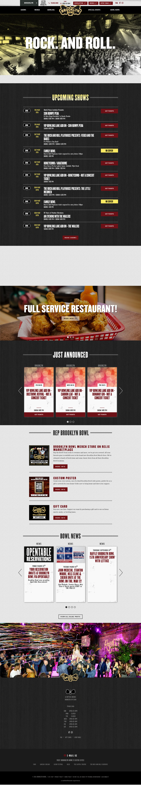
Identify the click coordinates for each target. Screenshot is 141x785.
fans (33, 765)
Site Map (48, 777)
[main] (70, 346)
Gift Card (60, 507)
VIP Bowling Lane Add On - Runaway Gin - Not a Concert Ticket (102, 394)
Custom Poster (64, 479)
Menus (37, 10)
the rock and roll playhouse (100, 765)
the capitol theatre (80, 765)
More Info (68, 319)
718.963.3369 (54, 3)
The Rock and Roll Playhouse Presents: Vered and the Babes (69, 137)
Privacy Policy (56, 777)
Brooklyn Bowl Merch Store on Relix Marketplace (81, 448)
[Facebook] (119, 3)
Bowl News (115, 10)
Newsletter (80, 3)
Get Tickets (109, 111)
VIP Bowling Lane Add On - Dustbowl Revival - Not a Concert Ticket (38, 394)
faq (116, 3)
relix (68, 765)
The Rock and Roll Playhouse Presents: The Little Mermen (67, 190)
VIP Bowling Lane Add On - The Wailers (61, 226)
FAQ (61, 738)
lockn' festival (57, 765)
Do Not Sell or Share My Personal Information (87, 777)
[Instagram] (121, 3)
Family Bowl (49, 151)
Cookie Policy (67, 777)
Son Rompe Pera (51, 113)
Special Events (94, 10)
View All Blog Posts (70, 617)
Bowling (51, 10)
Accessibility (108, 777)
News (38, 544)
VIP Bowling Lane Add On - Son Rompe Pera (63, 126)
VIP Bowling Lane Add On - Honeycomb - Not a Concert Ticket (69, 177)
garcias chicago (44, 765)
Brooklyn (28, 3)
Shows (23, 10)
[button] (68, 337)
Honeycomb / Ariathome (55, 163)
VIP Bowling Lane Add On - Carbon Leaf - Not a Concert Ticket (70, 394)
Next (121, 573)
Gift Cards (68, 738)
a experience (70, 781)
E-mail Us (70, 756)
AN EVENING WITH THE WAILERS (57, 216)
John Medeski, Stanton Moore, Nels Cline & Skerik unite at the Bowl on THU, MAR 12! (70, 576)
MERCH (93, 3)
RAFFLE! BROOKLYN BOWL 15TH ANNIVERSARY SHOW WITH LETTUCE (102, 558)
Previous (20, 573)
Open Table (106, 3)
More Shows (70, 238)
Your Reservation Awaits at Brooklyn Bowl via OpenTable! (39, 573)
